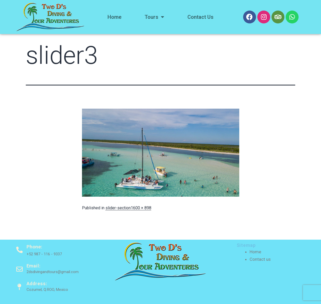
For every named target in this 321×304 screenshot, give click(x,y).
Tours (154, 17)
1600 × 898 (141, 207)
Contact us (200, 17)
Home (114, 17)
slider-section (118, 207)
